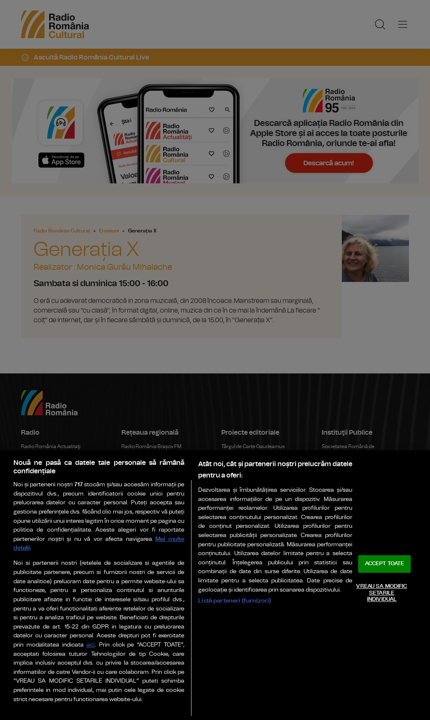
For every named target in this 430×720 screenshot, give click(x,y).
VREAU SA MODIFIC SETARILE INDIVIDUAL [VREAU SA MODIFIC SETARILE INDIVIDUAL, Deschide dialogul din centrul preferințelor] (381, 593)
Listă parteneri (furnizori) (234, 600)
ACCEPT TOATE (384, 564)
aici (91, 645)
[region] (215, 585)
